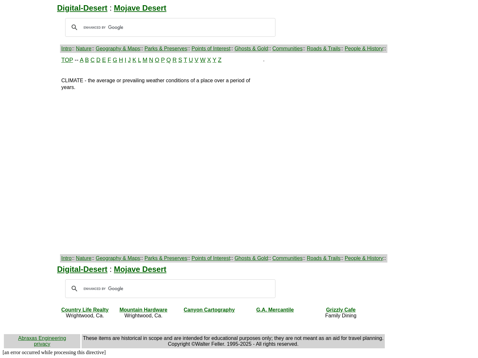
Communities (288, 48)
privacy (42, 344)
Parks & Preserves (165, 48)
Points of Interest (211, 48)
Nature (83, 48)
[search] (169, 27)
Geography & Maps (118, 48)
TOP (67, 60)
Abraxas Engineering (42, 338)
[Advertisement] (31, 153)
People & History (364, 48)
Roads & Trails (323, 48)
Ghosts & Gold (251, 48)
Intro (66, 48)
